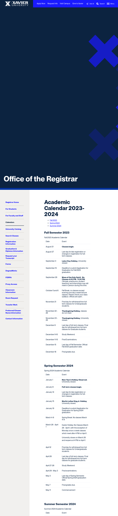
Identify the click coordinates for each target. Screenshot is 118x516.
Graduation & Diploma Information (14, 250)
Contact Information (14, 319)
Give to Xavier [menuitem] (77, 3)
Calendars (10, 222)
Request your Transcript (11, 257)
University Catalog (13, 229)
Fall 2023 (53, 220)
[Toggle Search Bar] (100, 4)
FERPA (9, 277)
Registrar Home (12, 202)
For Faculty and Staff (14, 216)
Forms (8, 264)
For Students (11, 209)
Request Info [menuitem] (52, 3)
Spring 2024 (55, 223)
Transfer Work (11, 305)
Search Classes (12, 236)
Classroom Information (10, 291)
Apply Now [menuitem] (41, 3)
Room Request (12, 298)
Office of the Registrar (41, 178)
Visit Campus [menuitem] (65, 3)
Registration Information (11, 242)
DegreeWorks (11, 271)
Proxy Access (11, 284)
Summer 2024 (55, 226)
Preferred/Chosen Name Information (13, 311)
